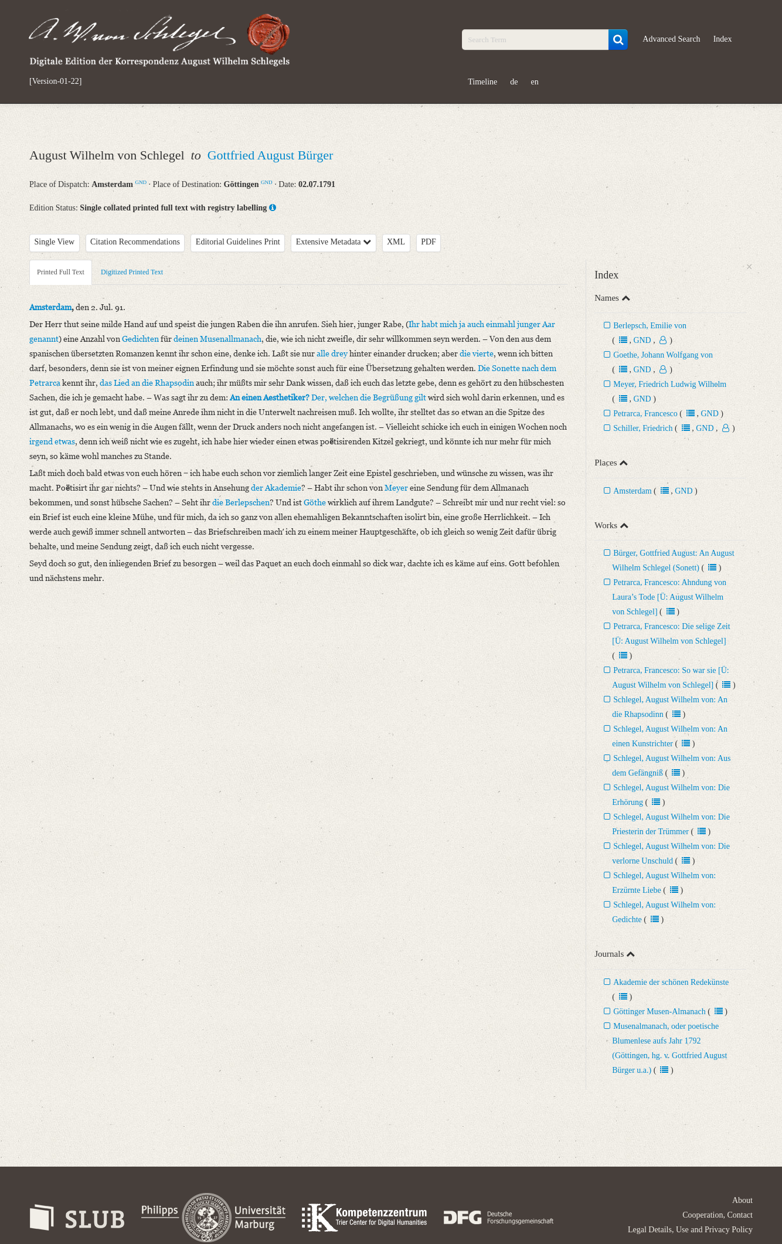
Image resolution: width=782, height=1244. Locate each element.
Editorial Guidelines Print (238, 241)
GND (141, 182)
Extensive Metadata (333, 241)
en (535, 81)
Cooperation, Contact (717, 1215)
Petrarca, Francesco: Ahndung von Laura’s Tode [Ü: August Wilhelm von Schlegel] (669, 597)
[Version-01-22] (55, 81)
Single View (55, 241)
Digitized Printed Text (132, 272)
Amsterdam (632, 491)
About (742, 1200)
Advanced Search (671, 39)
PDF (428, 241)
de (514, 81)
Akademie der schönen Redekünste (671, 982)
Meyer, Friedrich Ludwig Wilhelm (669, 384)
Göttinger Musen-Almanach (659, 1011)
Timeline (482, 81)
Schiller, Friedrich (642, 428)
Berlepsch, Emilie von (649, 325)
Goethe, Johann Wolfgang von (663, 355)
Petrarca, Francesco (645, 413)
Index (722, 39)
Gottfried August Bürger (271, 155)
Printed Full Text (60, 272)
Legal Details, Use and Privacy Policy (690, 1229)
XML (396, 241)
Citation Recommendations (135, 241)
